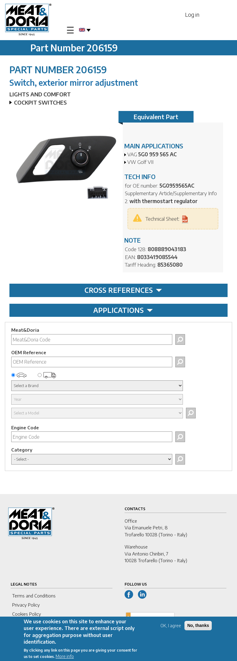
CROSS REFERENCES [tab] (123, 290)
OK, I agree (170, 626)
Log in (192, 14)
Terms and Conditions (34, 595)
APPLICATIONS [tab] (123, 310)
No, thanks (198, 626)
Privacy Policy (26, 604)
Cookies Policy (26, 614)
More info (65, 657)
